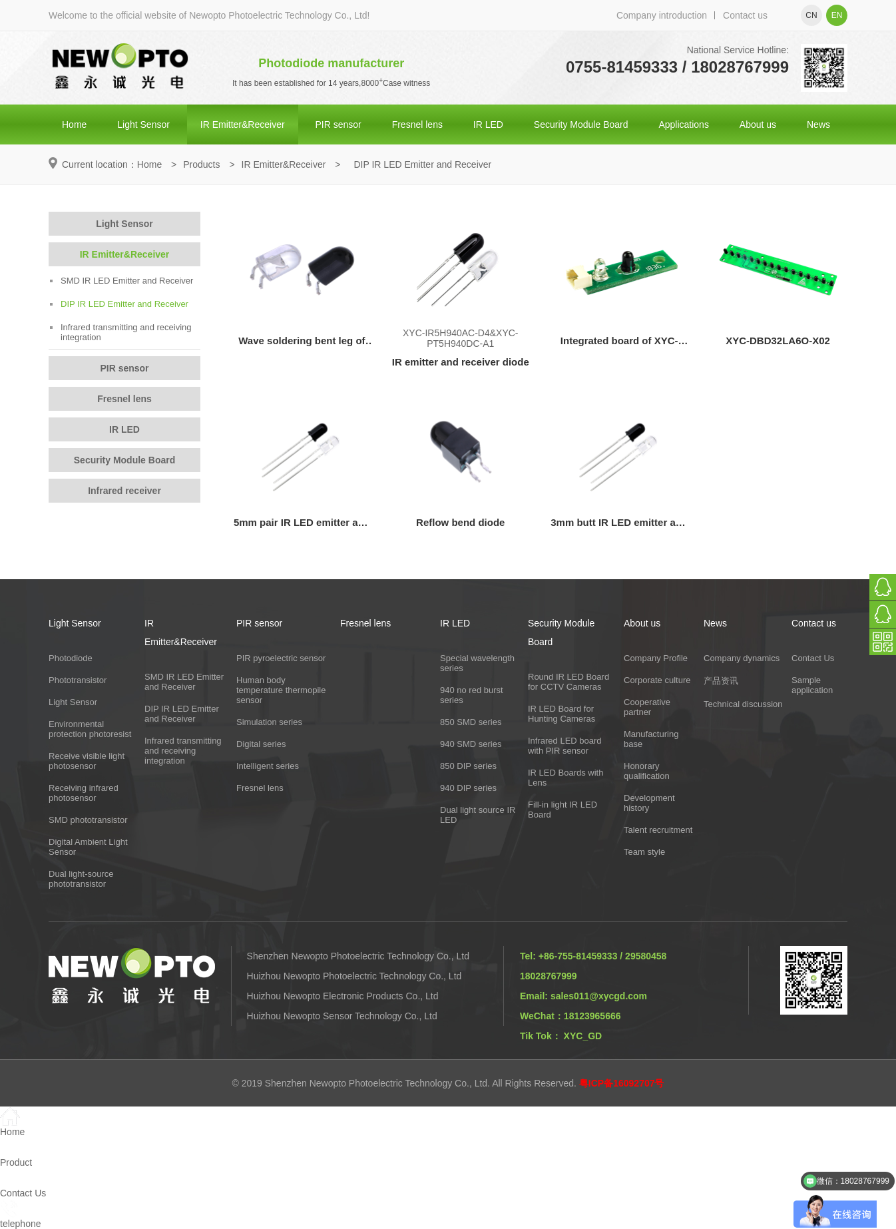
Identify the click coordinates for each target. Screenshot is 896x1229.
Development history (649, 803)
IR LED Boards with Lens (565, 778)
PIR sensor (338, 124)
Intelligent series (267, 766)
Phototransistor (78, 680)
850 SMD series (470, 722)
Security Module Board (581, 124)
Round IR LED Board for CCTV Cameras (568, 682)
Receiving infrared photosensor (83, 793)
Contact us (745, 15)
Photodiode (71, 658)
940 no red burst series (471, 695)
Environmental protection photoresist (90, 729)
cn (811, 15)
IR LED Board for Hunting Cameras (561, 714)
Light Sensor (143, 124)
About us (758, 124)
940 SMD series (470, 744)
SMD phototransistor (88, 820)
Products (201, 164)
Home (74, 124)
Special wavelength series (477, 663)
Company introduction (661, 15)
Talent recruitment (658, 830)
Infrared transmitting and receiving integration (121, 332)
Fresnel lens (417, 124)
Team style (644, 852)
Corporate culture (657, 680)
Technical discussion (743, 704)
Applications (683, 124)
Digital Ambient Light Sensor (88, 847)
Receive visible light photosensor (86, 761)
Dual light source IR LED (477, 815)
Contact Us (812, 658)
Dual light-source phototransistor (81, 879)
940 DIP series (468, 788)
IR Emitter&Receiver (242, 124)
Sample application (812, 685)
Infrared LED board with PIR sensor (565, 746)
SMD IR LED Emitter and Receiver (121, 281)
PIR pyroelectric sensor (281, 658)
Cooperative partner (647, 707)
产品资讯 (721, 681)
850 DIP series (468, 766)
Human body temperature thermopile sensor (281, 690)
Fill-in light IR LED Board (562, 810)
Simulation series (269, 722)
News (818, 124)
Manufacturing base (651, 739)
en (837, 15)
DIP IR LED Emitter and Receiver (119, 304)
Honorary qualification (647, 771)
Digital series (261, 744)
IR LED (488, 124)
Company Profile (656, 658)
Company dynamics (742, 658)
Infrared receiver (124, 490)
